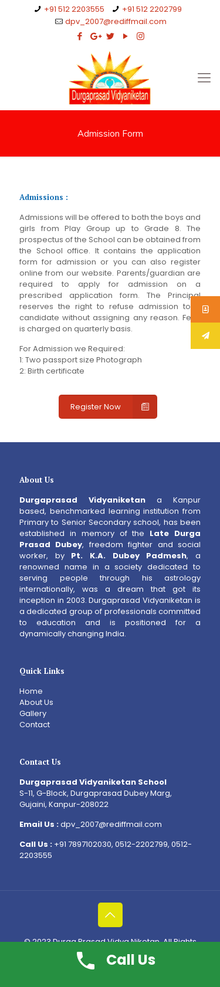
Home (31, 691)
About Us (36, 702)
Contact (34, 724)
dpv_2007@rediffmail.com (116, 21)
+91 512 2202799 (152, 9)
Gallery (32, 713)
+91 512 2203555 (74, 9)
